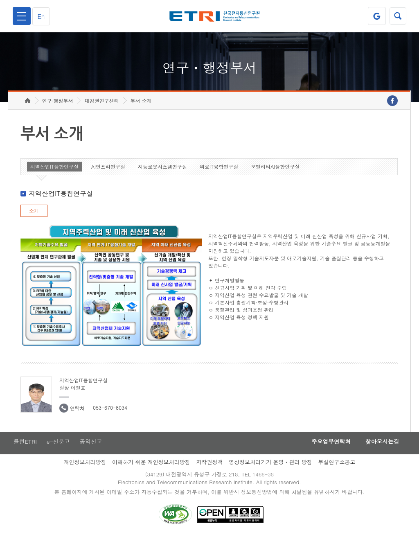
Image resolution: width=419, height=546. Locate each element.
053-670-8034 (110, 415)
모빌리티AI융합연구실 (275, 174)
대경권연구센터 (102, 108)
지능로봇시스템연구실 (162, 174)
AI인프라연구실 (108, 174)
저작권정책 (209, 470)
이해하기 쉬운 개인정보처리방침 (151, 470)
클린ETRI (24, 450)
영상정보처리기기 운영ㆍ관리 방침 (270, 470)
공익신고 (92, 450)
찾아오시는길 (380, 450)
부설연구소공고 (337, 470)
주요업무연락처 (326, 450)
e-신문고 (58, 450)
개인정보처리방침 (84, 470)
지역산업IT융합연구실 (54, 174)
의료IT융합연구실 (219, 174)
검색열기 (397, 16)
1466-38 (264, 483)
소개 (34, 218)
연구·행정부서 (57, 108)
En (42, 16)
